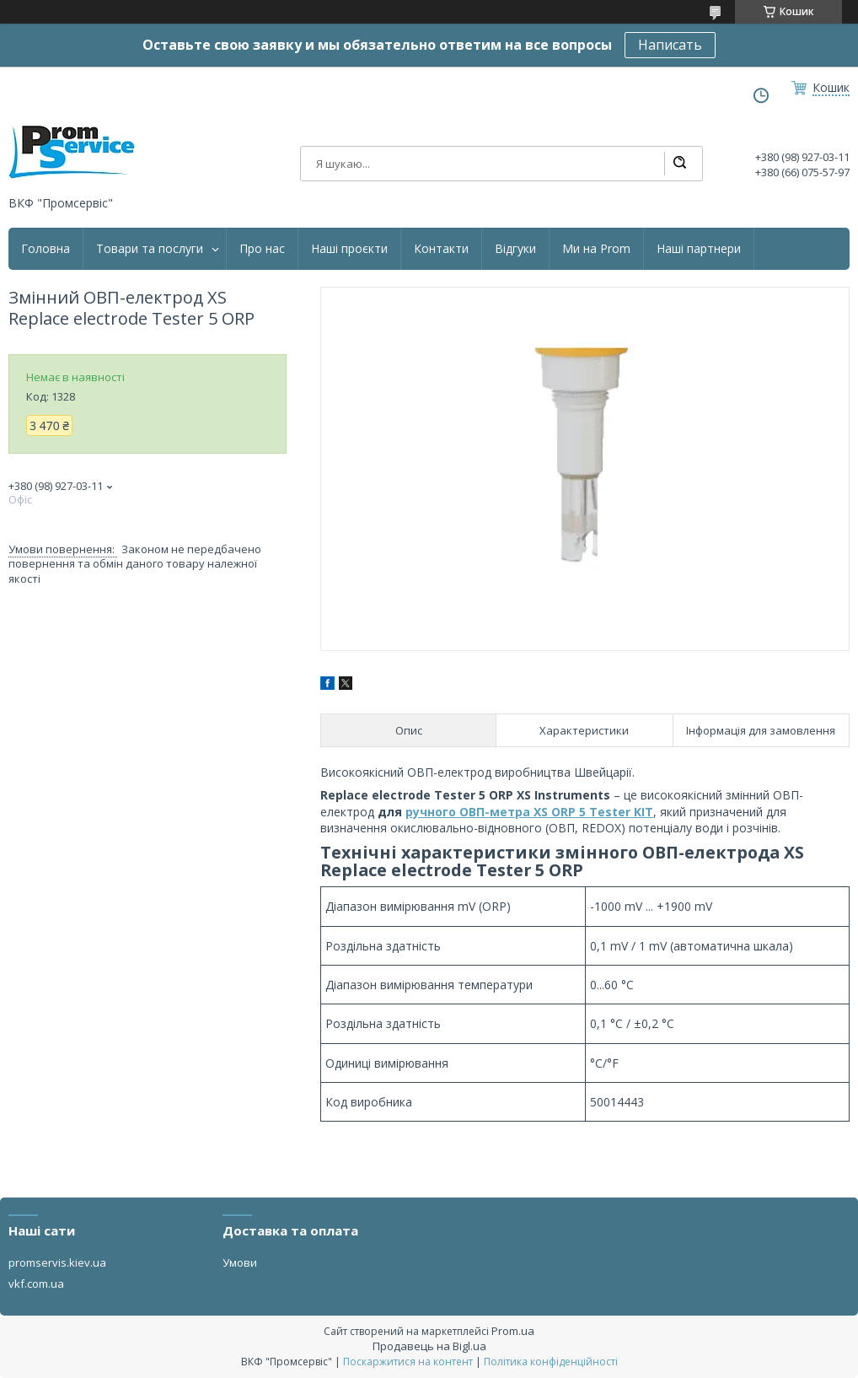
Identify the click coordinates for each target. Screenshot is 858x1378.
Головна (45, 248)
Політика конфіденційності (551, 1361)
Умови (240, 1262)
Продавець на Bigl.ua (429, 1346)
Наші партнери (699, 248)
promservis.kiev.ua (57, 1262)
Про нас (262, 248)
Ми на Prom (596, 248)
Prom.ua (512, 1330)
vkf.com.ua (36, 1283)
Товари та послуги (149, 248)
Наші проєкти (349, 248)
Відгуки (515, 248)
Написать (670, 44)
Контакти (441, 248)
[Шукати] (679, 163)
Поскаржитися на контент (408, 1361)
